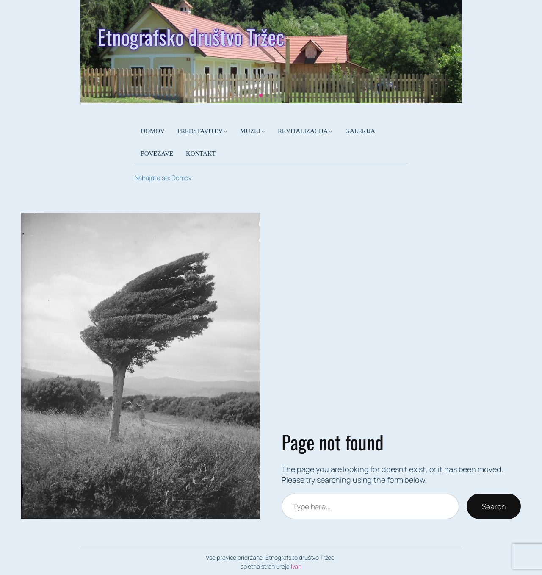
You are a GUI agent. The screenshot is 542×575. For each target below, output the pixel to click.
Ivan (296, 566)
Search (494, 506)
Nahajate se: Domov (163, 177)
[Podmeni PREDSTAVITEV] (225, 131)
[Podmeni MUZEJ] (263, 131)
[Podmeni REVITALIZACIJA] (330, 131)
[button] (261, 95)
